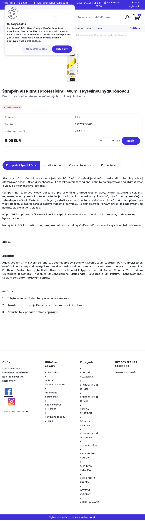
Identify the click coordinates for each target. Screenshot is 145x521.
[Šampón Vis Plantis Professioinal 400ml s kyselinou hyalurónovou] (72, 63)
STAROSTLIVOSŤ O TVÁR (88, 28)
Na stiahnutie (52, 166)
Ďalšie (134, 28)
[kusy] (105, 141)
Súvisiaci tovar (80, 166)
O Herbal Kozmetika (126, 373)
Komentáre (111, 166)
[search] (110, 18)
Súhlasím (62, 49)
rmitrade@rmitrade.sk (55, 3)
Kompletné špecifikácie (21, 166)
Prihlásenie (113, 2)
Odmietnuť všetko (36, 48)
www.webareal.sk (85, 517)
